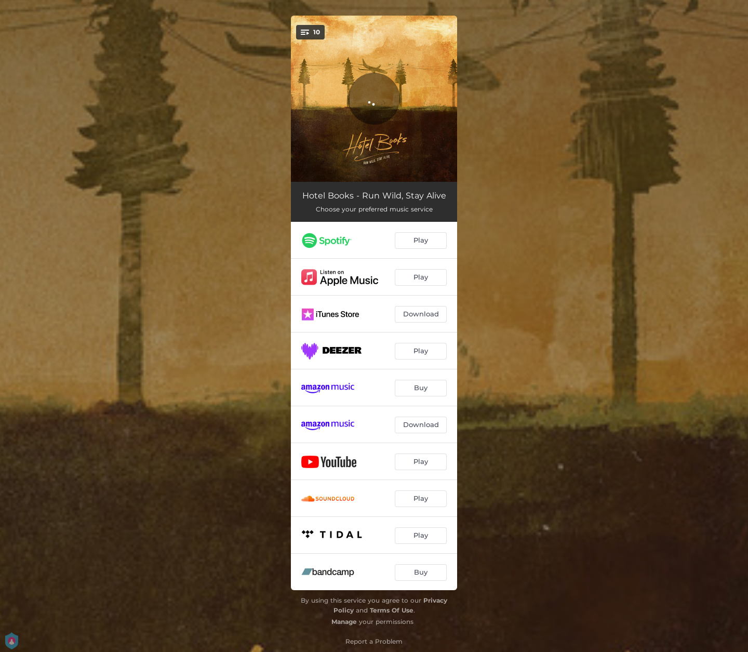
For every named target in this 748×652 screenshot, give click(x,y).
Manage (344, 622)
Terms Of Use (391, 610)
